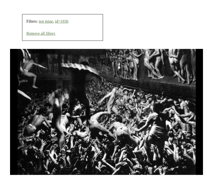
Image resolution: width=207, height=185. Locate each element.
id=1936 (61, 21)
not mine (46, 21)
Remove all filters (40, 33)
